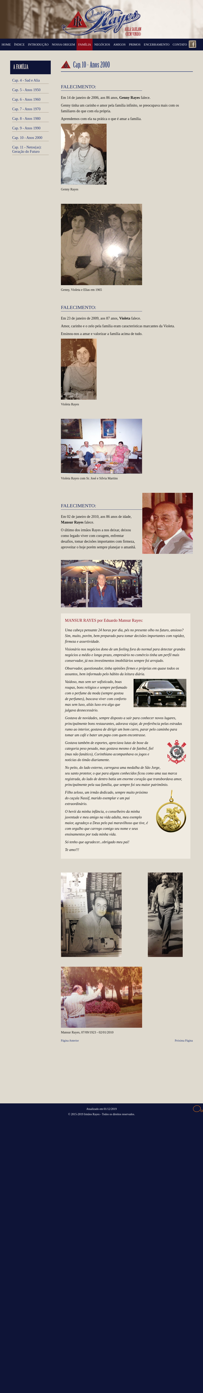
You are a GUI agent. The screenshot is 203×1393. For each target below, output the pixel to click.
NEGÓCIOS (102, 44)
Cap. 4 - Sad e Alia (26, 80)
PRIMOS (134, 44)
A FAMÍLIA (20, 67)
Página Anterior (70, 1040)
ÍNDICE (19, 44)
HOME (6, 44)
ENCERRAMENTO (156, 44)
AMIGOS (119, 44)
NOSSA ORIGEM (63, 44)
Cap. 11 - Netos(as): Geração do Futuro (26, 149)
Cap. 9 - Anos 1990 (26, 128)
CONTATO (180, 44)
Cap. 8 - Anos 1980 (26, 119)
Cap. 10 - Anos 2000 (27, 138)
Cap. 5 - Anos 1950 (26, 90)
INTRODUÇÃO (38, 44)
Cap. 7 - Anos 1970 (26, 109)
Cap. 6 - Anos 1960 (26, 99)
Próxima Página (184, 1040)
